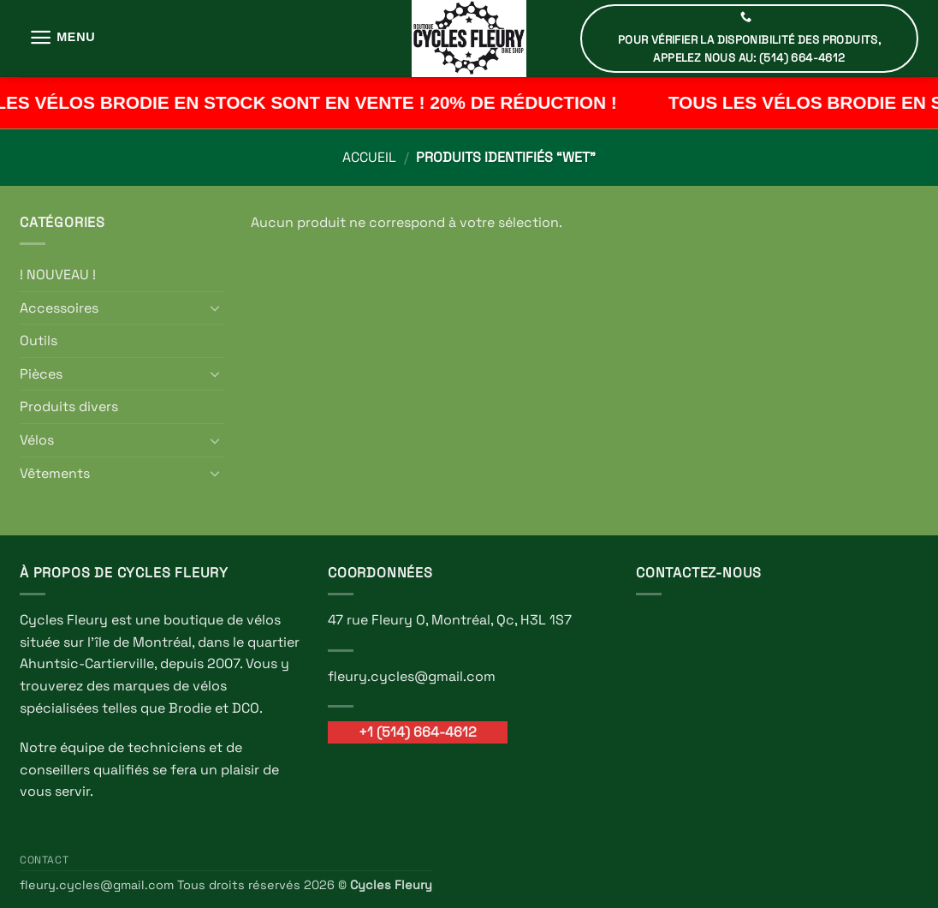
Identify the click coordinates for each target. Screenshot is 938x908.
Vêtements (55, 473)
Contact (44, 860)
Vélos (37, 440)
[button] (62, 37)
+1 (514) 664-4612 (418, 732)
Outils (38, 340)
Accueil (369, 157)
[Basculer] (215, 307)
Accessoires (59, 308)
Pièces (41, 374)
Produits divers (69, 406)
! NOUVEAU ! (58, 275)
